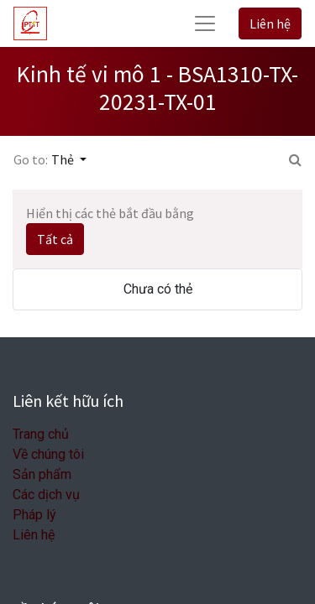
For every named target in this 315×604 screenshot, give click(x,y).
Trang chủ (41, 434)
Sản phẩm (42, 474)
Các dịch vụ (46, 494)
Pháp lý (34, 515)
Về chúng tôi (48, 454)
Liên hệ (270, 23)
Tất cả (55, 239)
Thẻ (63, 159)
